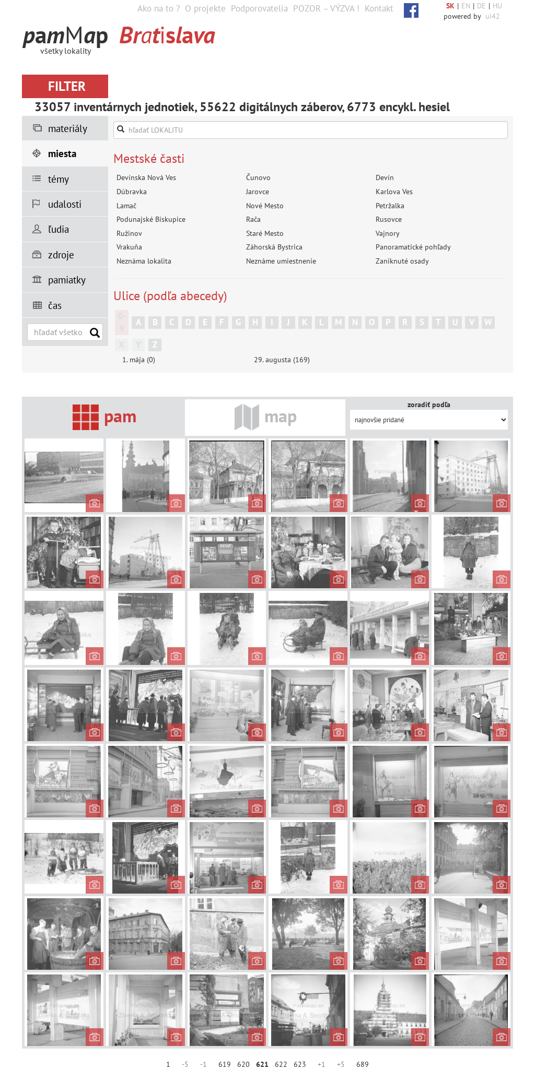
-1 (203, 1064)
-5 (185, 1064)
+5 (341, 1064)
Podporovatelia (259, 8)
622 (281, 1064)
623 (300, 1064)
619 (224, 1064)
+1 (321, 1064)
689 (362, 1064)
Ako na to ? (158, 8)
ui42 (492, 16)
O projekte (205, 8)
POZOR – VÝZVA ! (326, 8)
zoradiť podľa (429, 404)
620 (243, 1064)
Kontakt (379, 8)
